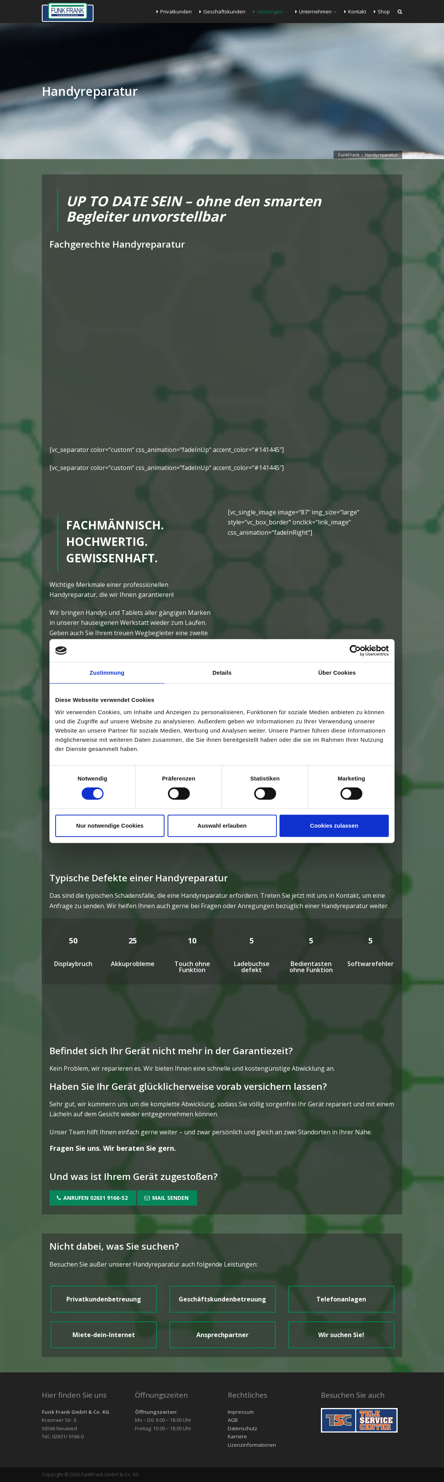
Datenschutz (242, 1428)
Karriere (237, 1436)
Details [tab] (222, 672)
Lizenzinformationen (252, 1444)
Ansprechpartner (222, 1335)
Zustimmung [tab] (107, 672)
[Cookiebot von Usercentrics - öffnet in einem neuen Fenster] (355, 650)
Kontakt (355, 11)
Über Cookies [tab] (337, 672)
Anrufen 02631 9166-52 (92, 1197)
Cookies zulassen (334, 825)
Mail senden (167, 1197)
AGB (233, 1419)
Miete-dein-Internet (103, 1335)
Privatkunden (174, 11)
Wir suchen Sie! (341, 1335)
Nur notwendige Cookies (110, 825)
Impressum (241, 1411)
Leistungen (268, 11)
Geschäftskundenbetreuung (222, 1299)
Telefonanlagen (341, 1299)
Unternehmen (313, 11)
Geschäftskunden (222, 11)
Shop (382, 11)
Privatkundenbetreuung (103, 1299)
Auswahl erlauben (222, 825)
